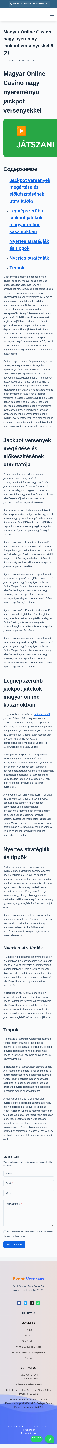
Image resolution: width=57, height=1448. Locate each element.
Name (10, 1174)
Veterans (28, 1278)
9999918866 (41, 4)
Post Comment (14, 1244)
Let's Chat (36, 1438)
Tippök (17, 267)
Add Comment (14, 1204)
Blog (35, 61)
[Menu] (52, 14)
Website (10, 1193)
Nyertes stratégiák (29, 257)
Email (9, 1183)
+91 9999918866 (28, 1378)
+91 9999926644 (28, 1374)
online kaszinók (42, 714)
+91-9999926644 (27, 4)
